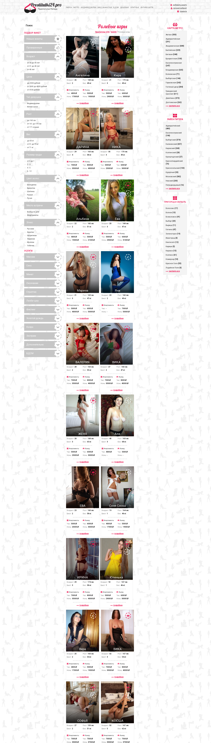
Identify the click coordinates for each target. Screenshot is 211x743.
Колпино (171, 255)
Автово (171, 35)
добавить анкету (180, 5)
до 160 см (31, 120)
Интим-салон (32, 107)
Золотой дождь (34, 318)
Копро (29, 327)
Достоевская (174, 102)
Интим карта (147, 7)
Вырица (171, 225)
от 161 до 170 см (34, 124)
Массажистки (105, 7)
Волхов (171, 213)
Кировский (172, 148)
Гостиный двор (174, 87)
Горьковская (173, 83)
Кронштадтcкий (174, 157)
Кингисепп (172, 242)
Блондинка (31, 185)
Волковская (172, 74)
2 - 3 (28, 164)
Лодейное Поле (174, 268)
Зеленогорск (173, 234)
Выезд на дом (33, 212)
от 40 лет (31, 69)
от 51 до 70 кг (33, 144)
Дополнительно (35, 344)
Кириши (170, 246)
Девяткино (172, 98)
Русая (29, 198)
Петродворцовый (175, 185)
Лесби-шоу (32, 300)
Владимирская (174, 70)
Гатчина (171, 230)
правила (183, 11)
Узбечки (30, 246)
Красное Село (173, 263)
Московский (173, 177)
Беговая (171, 54)
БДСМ (116, 7)
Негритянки (32, 236)
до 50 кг (30, 141)
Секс (29, 265)
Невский (172, 181)
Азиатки (30, 232)
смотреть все (173, 106)
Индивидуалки (88, 7)
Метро (76, 7)
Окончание (32, 283)
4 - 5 (28, 168)
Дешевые (124, 7)
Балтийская (173, 50)
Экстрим (31, 335)
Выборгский (173, 140)
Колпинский (173, 153)
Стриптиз (31, 292)
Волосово (172, 208)
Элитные (134, 7)
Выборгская (173, 78)
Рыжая (30, 195)
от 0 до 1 (30, 161)
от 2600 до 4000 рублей (37, 86)
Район (69, 7)
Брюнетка (31, 188)
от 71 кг (30, 147)
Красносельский (175, 168)
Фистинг (30, 309)
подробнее (81, 99)
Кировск (171, 251)
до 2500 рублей (33, 83)
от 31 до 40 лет (33, 66)
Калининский (174, 144)
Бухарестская (174, 59)
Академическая (175, 46)
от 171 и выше (33, 127)
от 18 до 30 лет (33, 63)
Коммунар (172, 259)
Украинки (31, 239)
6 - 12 (29, 171)
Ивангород (171, 238)
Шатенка (30, 191)
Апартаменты (32, 215)
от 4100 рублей (33, 90)
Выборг (171, 221)
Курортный (172, 172)
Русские (30, 229)
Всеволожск (173, 217)
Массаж (30, 256)
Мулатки (30, 242)
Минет (29, 274)
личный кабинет (180, 8)
